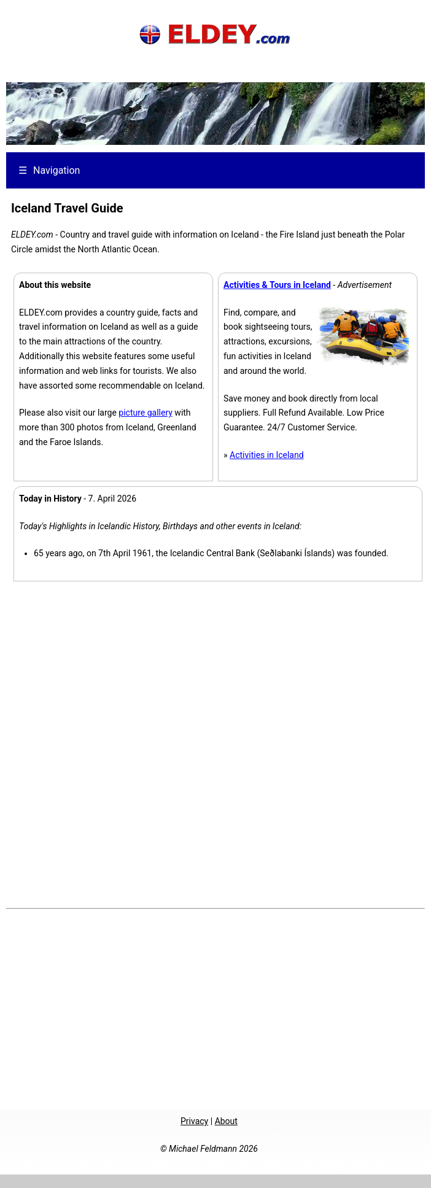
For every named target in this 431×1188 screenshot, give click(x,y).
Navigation (49, 170)
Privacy (194, 1121)
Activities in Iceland (267, 455)
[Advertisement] (213, 1007)
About (226, 1121)
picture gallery (145, 412)
